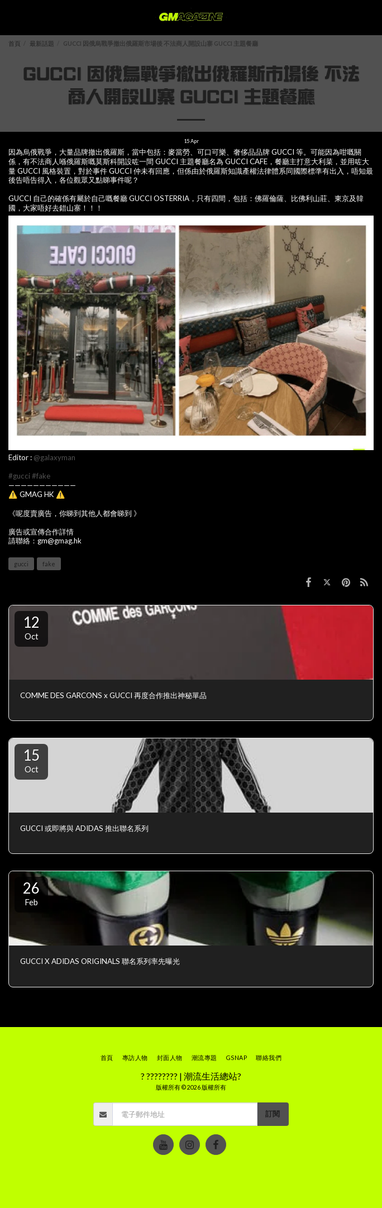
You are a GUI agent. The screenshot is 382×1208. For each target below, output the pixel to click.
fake (48, 563)
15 (31, 760)
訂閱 (272, 1113)
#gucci (19, 475)
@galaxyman (54, 457)
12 (31, 627)
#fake (41, 475)
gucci (21, 563)
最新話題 (42, 43)
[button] (12, 17)
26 (31, 893)
